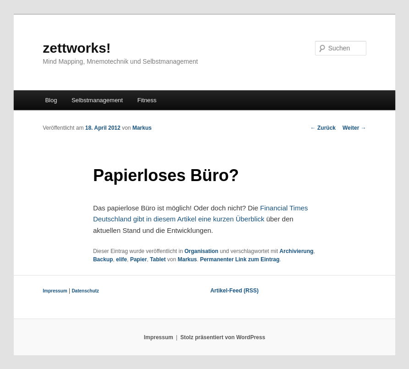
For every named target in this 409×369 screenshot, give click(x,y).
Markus (142, 128)
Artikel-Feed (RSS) (234, 290)
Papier (138, 259)
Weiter (354, 128)
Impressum (55, 290)
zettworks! (77, 47)
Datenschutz (85, 290)
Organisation (201, 251)
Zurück (323, 128)
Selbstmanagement (97, 100)
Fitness (146, 100)
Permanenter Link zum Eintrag (239, 259)
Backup (103, 259)
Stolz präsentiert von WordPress (222, 337)
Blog (51, 100)
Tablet (158, 259)
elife (121, 259)
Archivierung (297, 251)
